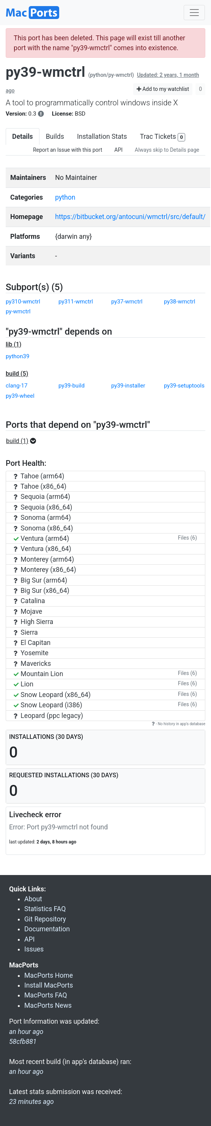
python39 (17, 356)
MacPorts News (48, 1005)
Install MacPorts (48, 985)
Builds (55, 136)
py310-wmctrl (23, 301)
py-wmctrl (18, 311)
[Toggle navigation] (194, 12)
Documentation (47, 929)
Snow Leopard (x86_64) (52, 695)
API (118, 150)
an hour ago (26, 1071)
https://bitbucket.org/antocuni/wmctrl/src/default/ (130, 217)
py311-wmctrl (75, 301)
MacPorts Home (48, 975)
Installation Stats (102, 136)
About (33, 899)
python (65, 197)
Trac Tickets (163, 137)
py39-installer (128, 385)
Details (22, 136)
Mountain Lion (38, 674)
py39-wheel (20, 395)
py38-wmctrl (179, 301)
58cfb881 (22, 1041)
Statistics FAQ (45, 909)
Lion (23, 684)
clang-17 (16, 385)
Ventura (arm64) (41, 538)
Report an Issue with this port (67, 150)
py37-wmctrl (126, 301)
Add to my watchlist (163, 89)
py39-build (71, 385)
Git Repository (45, 919)
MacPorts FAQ (45, 995)
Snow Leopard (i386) (48, 705)
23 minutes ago (31, 1101)
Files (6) (187, 538)
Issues (34, 949)
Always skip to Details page (167, 150)
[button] (23, 441)
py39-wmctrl (45, 72)
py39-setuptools (184, 385)
